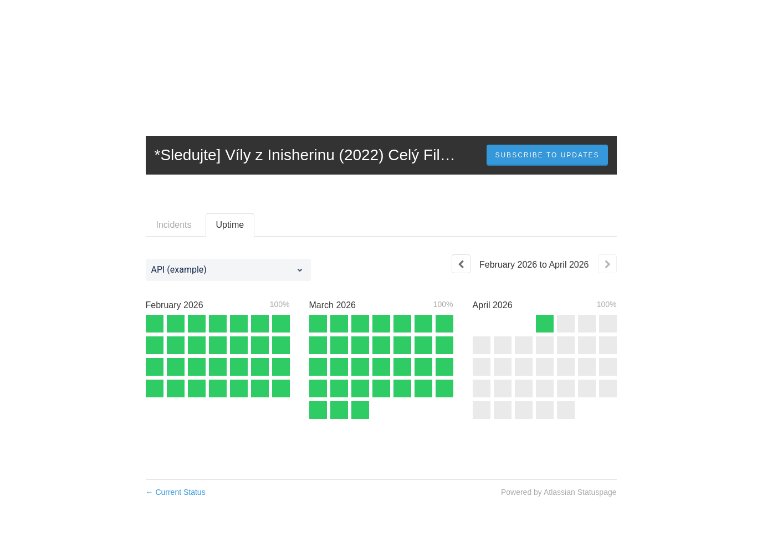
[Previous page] (461, 263)
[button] (547, 155)
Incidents (174, 224)
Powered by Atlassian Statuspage (559, 492)
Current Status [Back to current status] (176, 492)
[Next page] (607, 263)
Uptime (230, 224)
